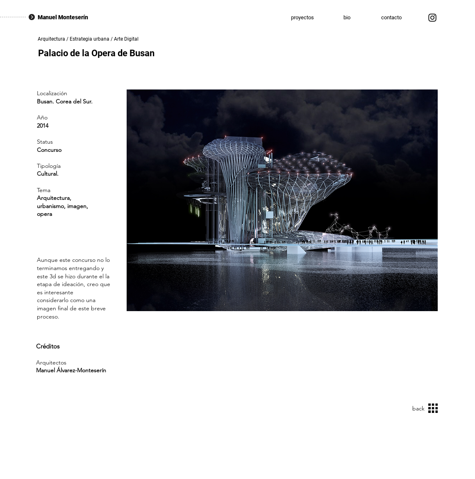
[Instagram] (432, 17)
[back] (416, 408)
